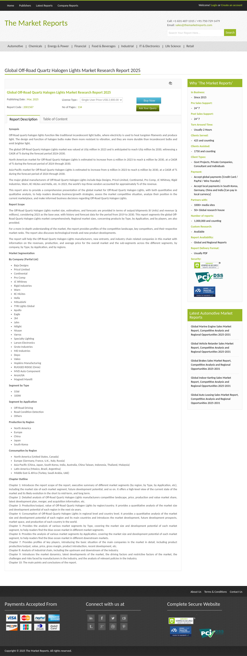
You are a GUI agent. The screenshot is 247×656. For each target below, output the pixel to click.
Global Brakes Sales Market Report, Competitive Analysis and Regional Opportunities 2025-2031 (211, 365)
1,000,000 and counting (207, 221)
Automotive (15, 46)
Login (214, 5)
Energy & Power (58, 46)
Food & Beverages (104, 46)
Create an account (231, 5)
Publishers (25, 5)
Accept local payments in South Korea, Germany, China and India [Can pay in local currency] (216, 190)
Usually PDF (201, 253)
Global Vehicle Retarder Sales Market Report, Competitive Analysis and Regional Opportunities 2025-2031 (212, 347)
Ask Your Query (148, 108)
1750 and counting (205, 151)
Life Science (173, 46)
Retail (190, 46)
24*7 (197, 108)
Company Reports (68, 5)
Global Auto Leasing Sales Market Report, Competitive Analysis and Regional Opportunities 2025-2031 (214, 399)
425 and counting (204, 140)
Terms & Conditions (215, 592)
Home (10, 5)
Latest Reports (44, 5)
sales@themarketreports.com (194, 25)
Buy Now (149, 100)
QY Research (29, 573)
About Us (196, 592)
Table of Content (55, 119)
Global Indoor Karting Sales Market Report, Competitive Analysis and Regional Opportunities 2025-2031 (211, 382)
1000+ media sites (204, 205)
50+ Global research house (209, 210)
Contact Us (236, 592)
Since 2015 (200, 97)
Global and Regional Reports (210, 242)
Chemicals (35, 46)
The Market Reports (36, 23)
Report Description (23, 119)
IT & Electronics (149, 46)
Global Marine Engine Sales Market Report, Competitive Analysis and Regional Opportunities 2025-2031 (211, 330)
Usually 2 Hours (203, 129)
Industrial (127, 46)
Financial (80, 46)
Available (199, 231)
